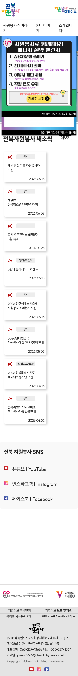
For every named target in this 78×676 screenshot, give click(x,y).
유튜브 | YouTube (25, 469)
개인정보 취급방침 (19, 610)
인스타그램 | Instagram (30, 484)
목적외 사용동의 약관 (19, 616)
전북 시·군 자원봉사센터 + (58, 616)
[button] (72, 595)
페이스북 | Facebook (28, 499)
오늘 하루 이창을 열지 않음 (54, 132)
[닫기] (72, 132)
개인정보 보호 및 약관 (58, 610)
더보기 (65, 137)
